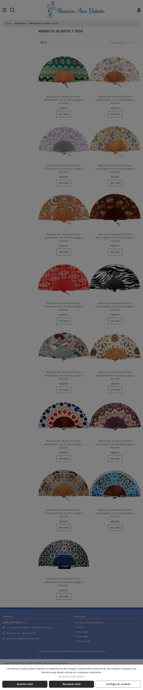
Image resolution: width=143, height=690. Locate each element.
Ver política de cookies (71, 676)
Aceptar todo (25, 684)
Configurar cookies (118, 684)
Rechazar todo (72, 684)
